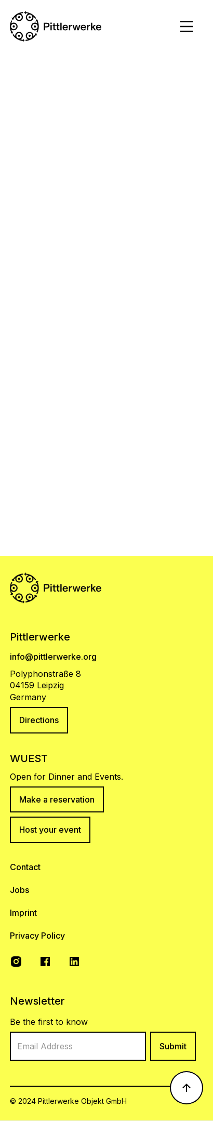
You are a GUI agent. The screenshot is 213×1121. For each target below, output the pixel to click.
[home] (55, 26)
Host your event (50, 829)
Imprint (23, 913)
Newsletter (37, 1001)
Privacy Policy (37, 935)
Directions (39, 720)
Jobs (19, 890)
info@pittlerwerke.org (53, 656)
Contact (25, 867)
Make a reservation (57, 799)
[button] (186, 26)
